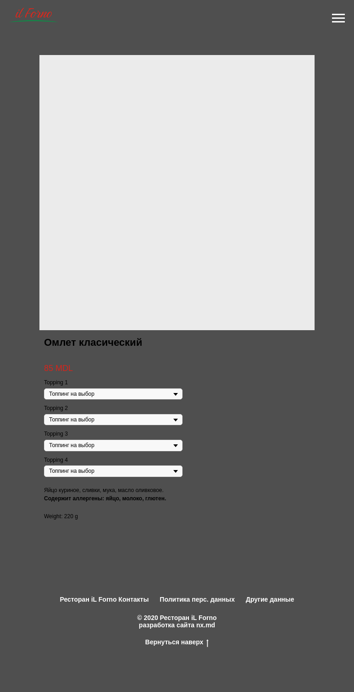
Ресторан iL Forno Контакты (104, 599)
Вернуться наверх (177, 642)
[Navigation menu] (338, 18)
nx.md (205, 625)
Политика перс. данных (197, 599)
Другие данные (270, 599)
